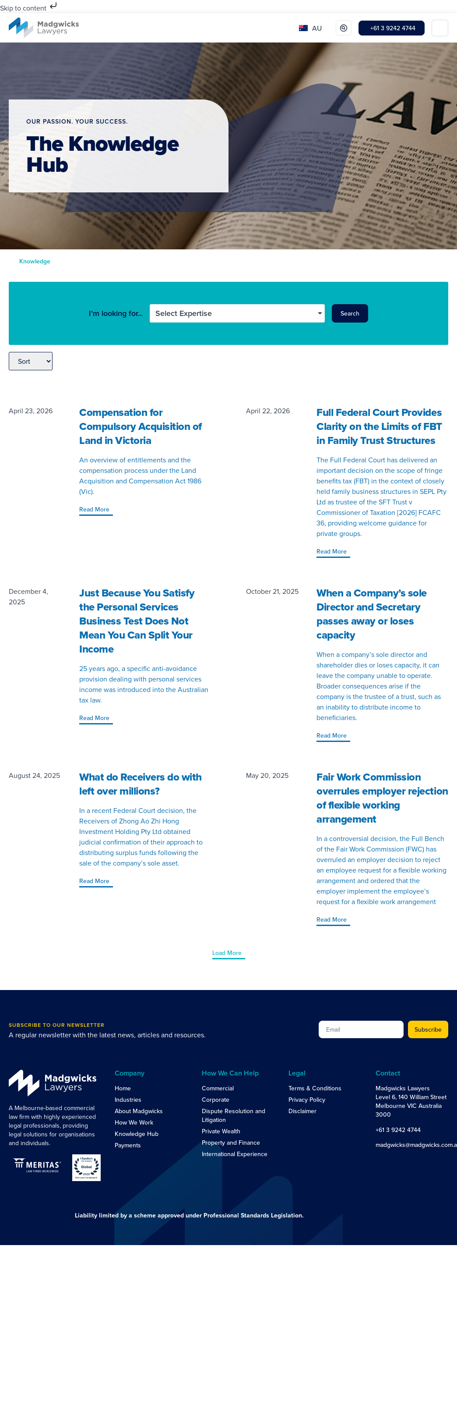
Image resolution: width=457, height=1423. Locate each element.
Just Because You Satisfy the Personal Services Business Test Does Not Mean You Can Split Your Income (136, 620)
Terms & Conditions (314, 1088)
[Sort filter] (31, 361)
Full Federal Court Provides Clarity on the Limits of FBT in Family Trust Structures (379, 426)
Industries (128, 1099)
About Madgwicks (139, 1111)
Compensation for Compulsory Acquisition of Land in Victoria (140, 426)
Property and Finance (231, 1142)
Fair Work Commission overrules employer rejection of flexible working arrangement (382, 798)
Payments (128, 1145)
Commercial (218, 1088)
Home (123, 1088)
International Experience (234, 1154)
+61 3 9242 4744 (398, 1129)
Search (350, 313)
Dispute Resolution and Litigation (233, 1115)
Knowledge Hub (136, 1133)
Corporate (215, 1099)
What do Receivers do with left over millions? (140, 783)
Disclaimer (302, 1111)
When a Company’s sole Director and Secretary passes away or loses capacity (371, 613)
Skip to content (29, 8)
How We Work (134, 1122)
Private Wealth (221, 1131)
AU (317, 28)
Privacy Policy (306, 1099)
